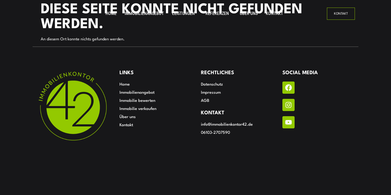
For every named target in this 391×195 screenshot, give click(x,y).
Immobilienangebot (144, 13)
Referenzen (217, 13)
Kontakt (274, 13)
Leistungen (183, 13)
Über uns (249, 13)
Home (111, 13)
